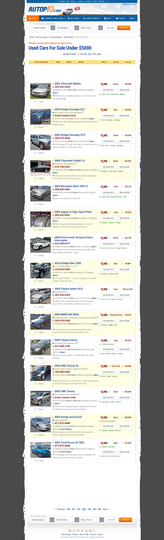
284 (89, 509)
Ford (112, 248)
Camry (120, 354)
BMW (110, 325)
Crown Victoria (121, 248)
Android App (65, 534)
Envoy (115, 376)
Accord (117, 431)
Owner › (56, 93)
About (82, 534)
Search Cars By (91, 18)
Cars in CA (105, 197)
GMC (109, 376)
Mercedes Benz (116, 197)
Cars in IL (104, 456)
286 (99, 509)
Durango (117, 120)
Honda (111, 431)
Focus (117, 456)
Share (127, 4)
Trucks (104, 274)
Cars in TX (105, 299)
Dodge (109, 120)
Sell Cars (73, 18)
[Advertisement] (82, 72)
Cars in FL (105, 146)
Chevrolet (114, 94)
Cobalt (120, 171)
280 (68, 509)
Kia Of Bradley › (66, 429)
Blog (107, 18)
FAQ (87, 534)
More (132, 18)
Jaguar (111, 222)
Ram (116, 274)
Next (106, 509)
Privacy (92, 534)
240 (125, 197)
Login (134, 4)
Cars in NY (105, 94)
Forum (120, 18)
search (124, 27)
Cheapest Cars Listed (52, 18)
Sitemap (75, 534)
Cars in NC (105, 402)
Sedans (104, 222)
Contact (100, 534)
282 (78, 509)
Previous (59, 509)
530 (115, 325)
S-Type (118, 222)
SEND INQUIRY (125, 90)
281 (73, 509)
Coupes (104, 171)
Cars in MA (105, 354)
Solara (119, 299)
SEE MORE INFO (108, 90)
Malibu (122, 94)
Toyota (113, 299)
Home (33, 18)
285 (94, 509)
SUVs (103, 120)
